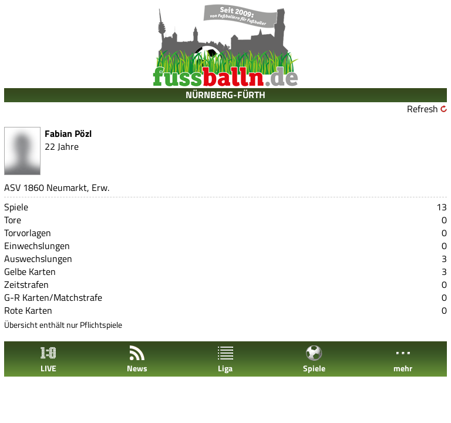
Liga (225, 359)
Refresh (422, 109)
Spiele (314, 359)
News (137, 359)
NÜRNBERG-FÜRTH (225, 95)
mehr (402, 359)
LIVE (48, 359)
